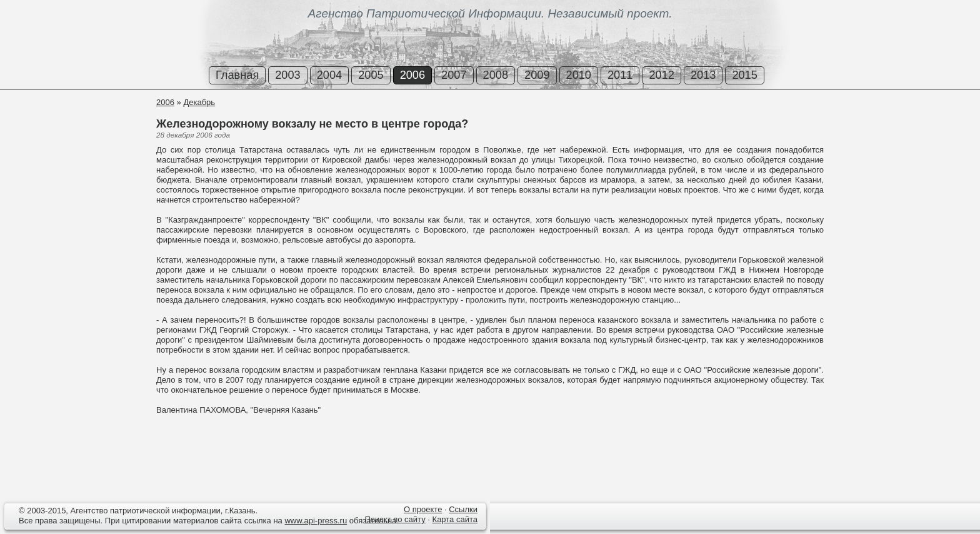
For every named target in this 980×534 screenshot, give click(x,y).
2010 (578, 75)
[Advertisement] (75, 143)
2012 (661, 75)
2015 (744, 75)
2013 (703, 75)
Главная (237, 75)
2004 (329, 75)
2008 (495, 75)
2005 (370, 75)
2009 (536, 75)
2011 (620, 75)
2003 (287, 75)
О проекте (423, 509)
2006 (412, 75)
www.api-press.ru (315, 520)
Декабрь (199, 102)
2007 (453, 75)
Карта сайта (455, 519)
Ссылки (463, 509)
